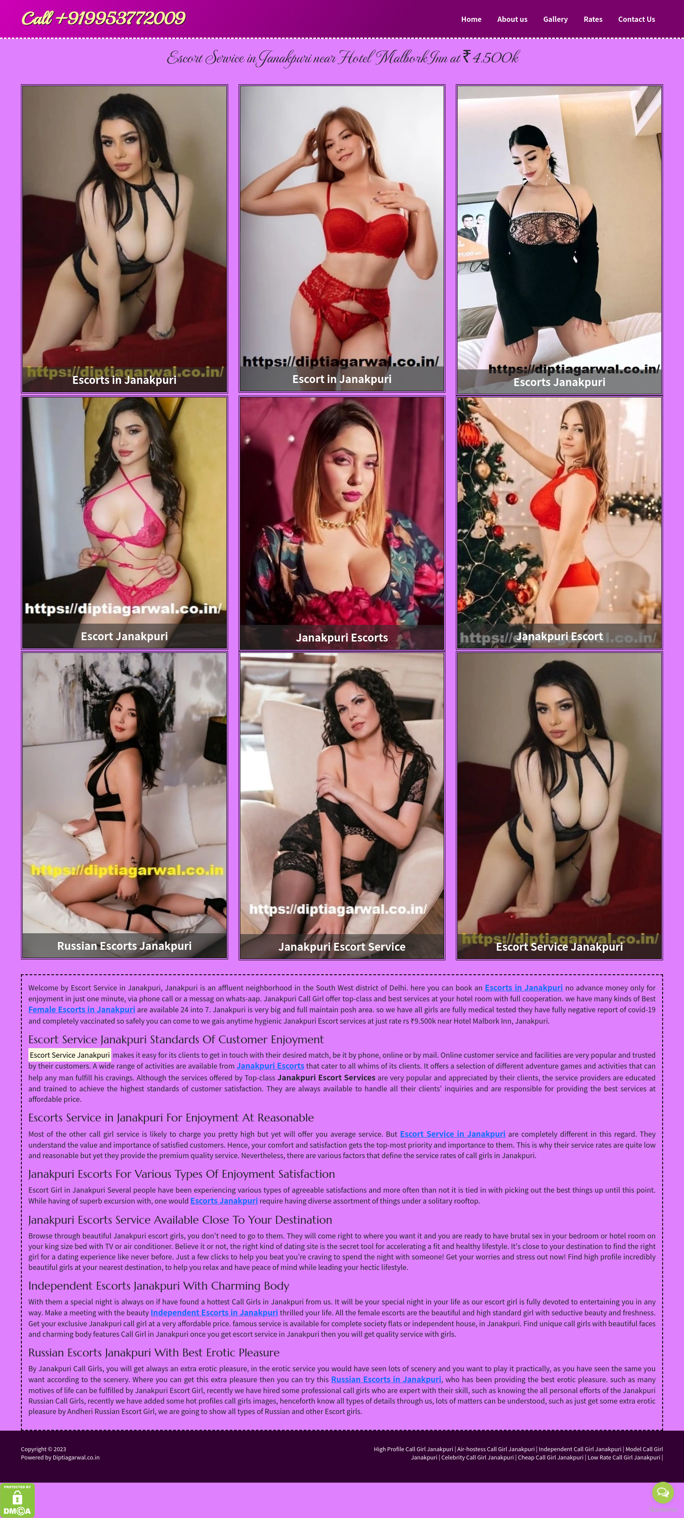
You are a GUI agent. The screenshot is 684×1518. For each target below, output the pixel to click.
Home (471, 19)
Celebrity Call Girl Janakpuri (477, 1457)
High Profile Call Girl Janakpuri (413, 1449)
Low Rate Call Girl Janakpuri (624, 1457)
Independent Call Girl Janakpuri (580, 1449)
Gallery (555, 19)
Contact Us (636, 19)
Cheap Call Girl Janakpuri (550, 1457)
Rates (593, 19)
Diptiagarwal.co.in (76, 1457)
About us (512, 19)
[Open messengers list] (663, 1493)
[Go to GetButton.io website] (663, 1509)
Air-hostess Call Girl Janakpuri (496, 1449)
